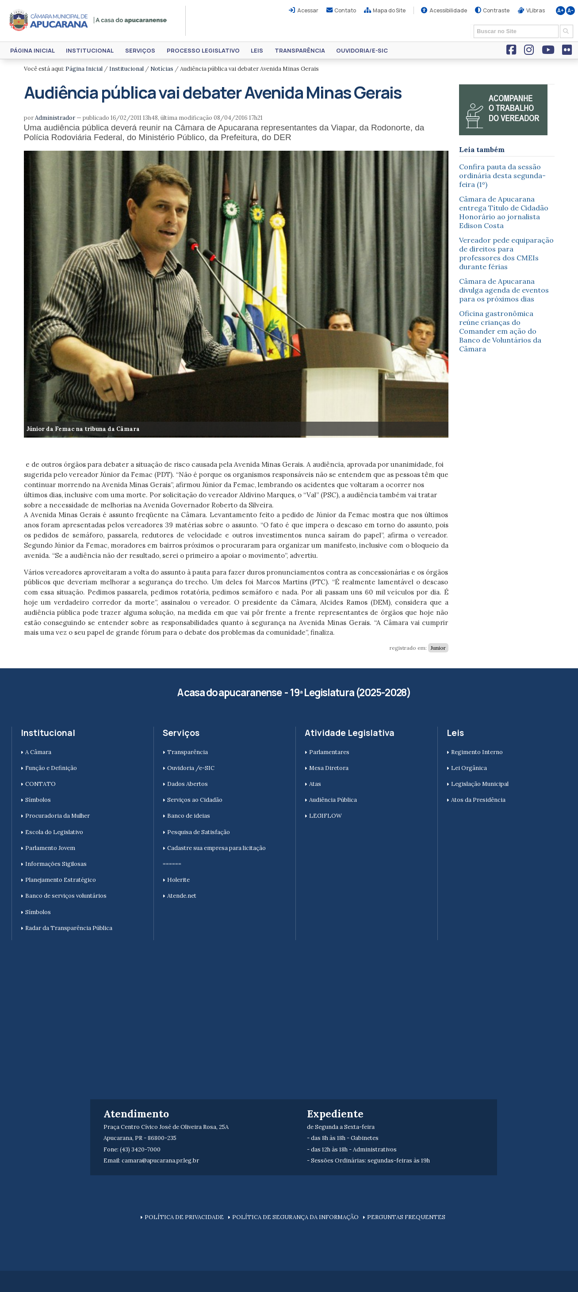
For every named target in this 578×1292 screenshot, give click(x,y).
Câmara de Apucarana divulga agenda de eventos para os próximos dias (504, 290)
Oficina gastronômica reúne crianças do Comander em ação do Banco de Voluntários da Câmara (500, 331)
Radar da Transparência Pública (68, 928)
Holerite (178, 880)
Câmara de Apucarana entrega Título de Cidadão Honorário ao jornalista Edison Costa (503, 212)
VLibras (535, 10)
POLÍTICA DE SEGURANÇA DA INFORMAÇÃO (295, 1217)
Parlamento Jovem (50, 848)
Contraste (496, 10)
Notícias (161, 68)
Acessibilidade (448, 10)
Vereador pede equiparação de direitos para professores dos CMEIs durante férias (506, 253)
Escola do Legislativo (54, 832)
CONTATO (40, 784)
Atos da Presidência (478, 800)
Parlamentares (329, 752)
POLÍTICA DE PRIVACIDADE (184, 1217)
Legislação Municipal (480, 784)
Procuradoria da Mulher (57, 815)
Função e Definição (51, 768)
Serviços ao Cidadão (194, 800)
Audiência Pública (333, 800)
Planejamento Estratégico (60, 880)
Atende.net (181, 895)
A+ (560, 10)
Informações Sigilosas (56, 864)
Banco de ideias (188, 815)
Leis (257, 50)
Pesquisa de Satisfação (198, 832)
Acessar (307, 10)
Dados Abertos (187, 784)
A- (570, 10)
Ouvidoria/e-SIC (362, 50)
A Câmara (38, 752)
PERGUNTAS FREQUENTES (406, 1217)
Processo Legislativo (203, 50)
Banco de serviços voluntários (66, 895)
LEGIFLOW (325, 815)
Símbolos (38, 800)
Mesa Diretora (328, 768)
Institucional (90, 50)
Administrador (55, 118)
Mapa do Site (389, 10)
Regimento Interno (477, 752)
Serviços (140, 50)
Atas (315, 784)
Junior (438, 647)
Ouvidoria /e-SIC (190, 768)
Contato (345, 10)
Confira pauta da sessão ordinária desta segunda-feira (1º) (502, 175)
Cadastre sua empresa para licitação (216, 848)
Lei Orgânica (469, 768)
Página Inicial (32, 50)
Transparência (300, 50)
